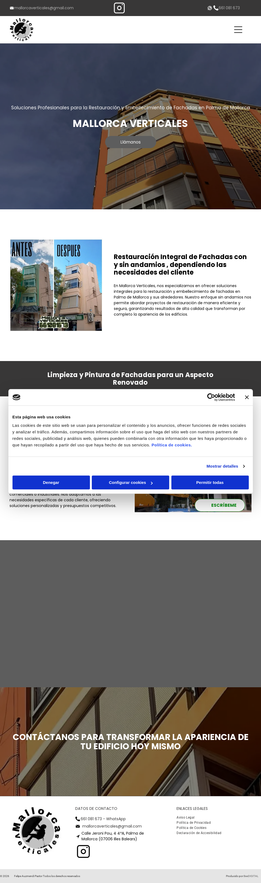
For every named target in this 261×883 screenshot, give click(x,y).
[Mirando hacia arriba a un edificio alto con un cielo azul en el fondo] (99, 582)
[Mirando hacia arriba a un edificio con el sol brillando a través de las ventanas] (161, 582)
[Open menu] (238, 30)
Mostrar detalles (222, 466)
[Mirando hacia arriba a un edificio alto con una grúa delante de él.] (37, 582)
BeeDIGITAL (251, 876)
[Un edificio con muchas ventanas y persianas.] (161, 644)
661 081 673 (229, 8)
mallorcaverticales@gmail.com (44, 8)
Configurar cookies (131, 482)
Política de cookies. (172, 445)
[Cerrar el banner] (247, 397)
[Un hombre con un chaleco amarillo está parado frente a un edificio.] (37, 644)
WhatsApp (116, 819)
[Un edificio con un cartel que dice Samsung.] (223, 644)
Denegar (51, 482)
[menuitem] (188, 818)
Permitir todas (210, 482)
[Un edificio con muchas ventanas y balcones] (99, 644)
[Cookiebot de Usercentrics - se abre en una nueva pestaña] (211, 397)
